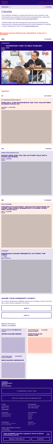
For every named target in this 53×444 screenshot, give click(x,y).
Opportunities (34, 406)
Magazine (5, 409)
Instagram (30, 413)
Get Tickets (6, 258)
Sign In (26, 308)
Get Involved (33, 407)
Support (40, 439)
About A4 (5, 407)
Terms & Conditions (6, 430)
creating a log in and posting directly (26, 19)
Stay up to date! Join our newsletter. (26, 398)
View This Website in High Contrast (11, 428)
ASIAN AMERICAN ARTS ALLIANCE (7, 384)
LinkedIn (30, 417)
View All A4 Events (9, 325)
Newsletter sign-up (17, 439)
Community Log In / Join (26, 391)
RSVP (3, 49)
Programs (32, 404)
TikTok (29, 419)
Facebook (30, 415)
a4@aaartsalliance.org (31, 26)
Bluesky (30, 416)
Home (4, 404)
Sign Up (26, 315)
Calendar (5, 406)
